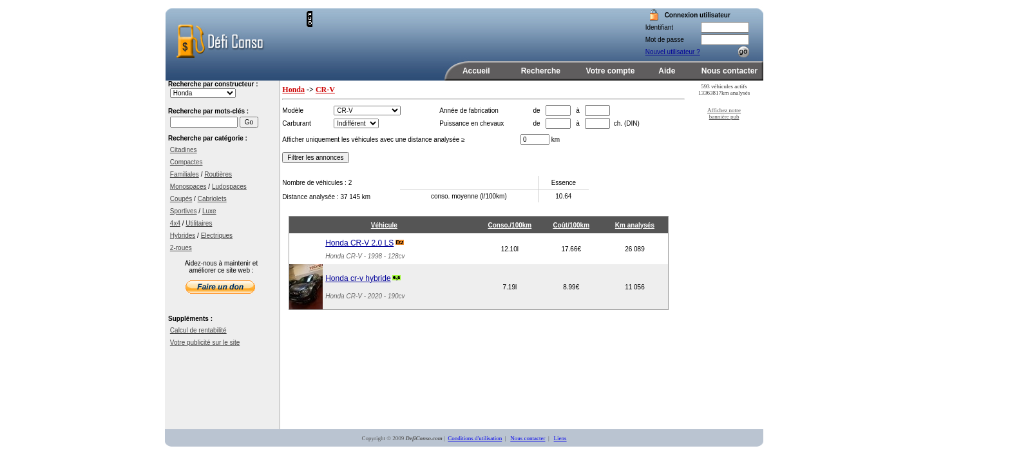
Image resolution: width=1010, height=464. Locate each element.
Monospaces (188, 186)
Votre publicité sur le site (205, 342)
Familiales (184, 174)
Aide (666, 70)
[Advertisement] (463, 30)
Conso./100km (509, 225)
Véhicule (384, 225)
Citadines (183, 149)
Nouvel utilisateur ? (672, 51)
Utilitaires (199, 223)
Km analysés (634, 225)
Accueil (476, 70)
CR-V (325, 89)
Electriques (217, 235)
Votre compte (610, 70)
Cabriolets (212, 198)
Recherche (540, 70)
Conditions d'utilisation (475, 438)
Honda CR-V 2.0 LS (359, 242)
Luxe (209, 211)
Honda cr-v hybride (357, 278)
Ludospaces (229, 186)
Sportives (183, 211)
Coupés (181, 198)
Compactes (186, 162)
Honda (293, 89)
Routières (218, 174)
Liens (560, 438)
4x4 (175, 223)
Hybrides (182, 235)
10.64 (563, 196)
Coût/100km (571, 225)
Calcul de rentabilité (198, 330)
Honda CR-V (343, 256)
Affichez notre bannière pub (724, 113)
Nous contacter (729, 70)
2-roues (181, 247)
